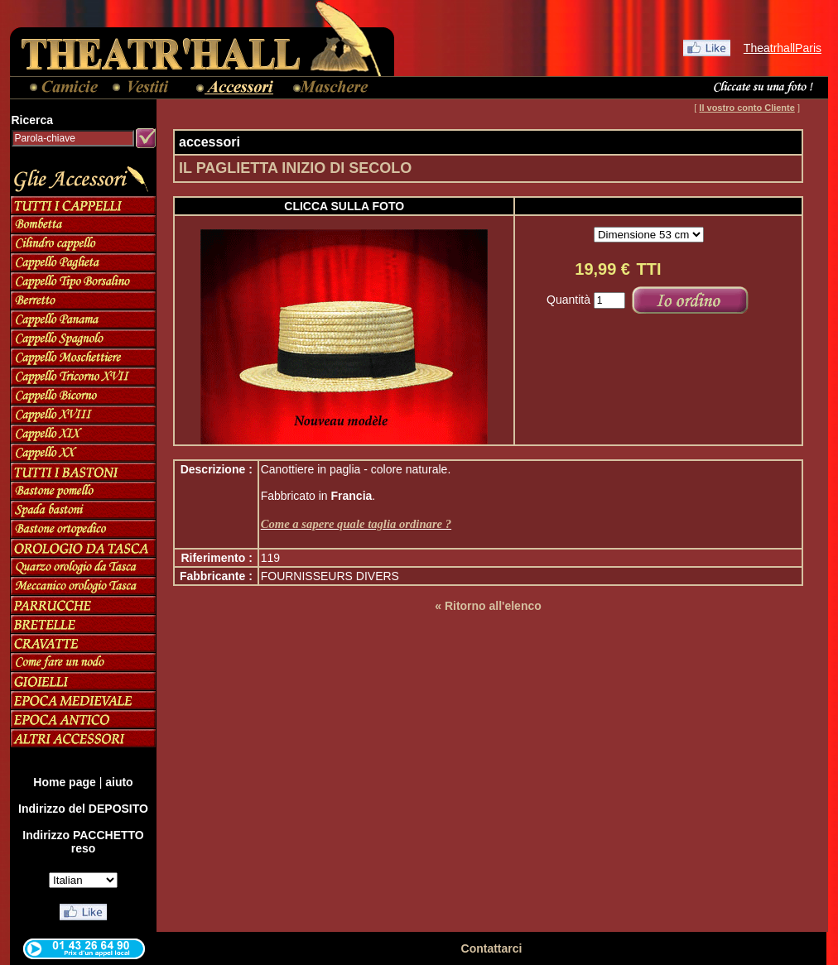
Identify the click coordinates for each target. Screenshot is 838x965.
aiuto (118, 782)
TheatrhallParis (782, 48)
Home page (64, 782)
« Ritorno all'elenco (488, 605)
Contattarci (492, 948)
